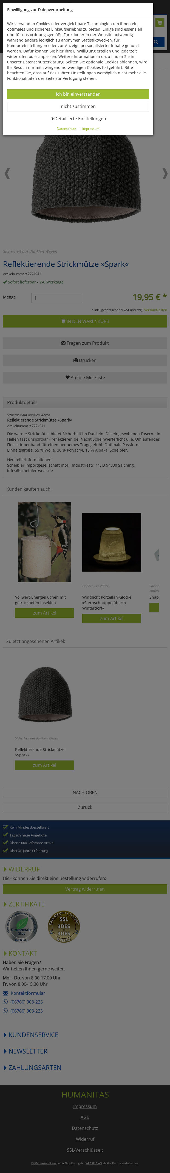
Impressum (91, 128)
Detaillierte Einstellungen (78, 118)
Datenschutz (66, 128)
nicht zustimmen (82, 106)
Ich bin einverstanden (78, 94)
